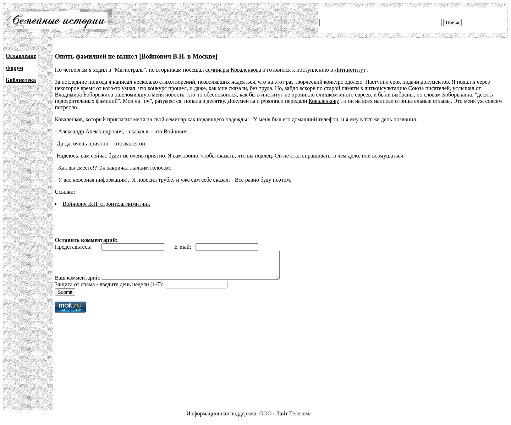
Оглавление (21, 56)
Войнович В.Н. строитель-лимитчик (106, 204)
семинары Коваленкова (233, 70)
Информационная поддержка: (222, 419)
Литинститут (350, 70)
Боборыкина (98, 95)
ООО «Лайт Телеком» (285, 419)
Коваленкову (323, 101)
